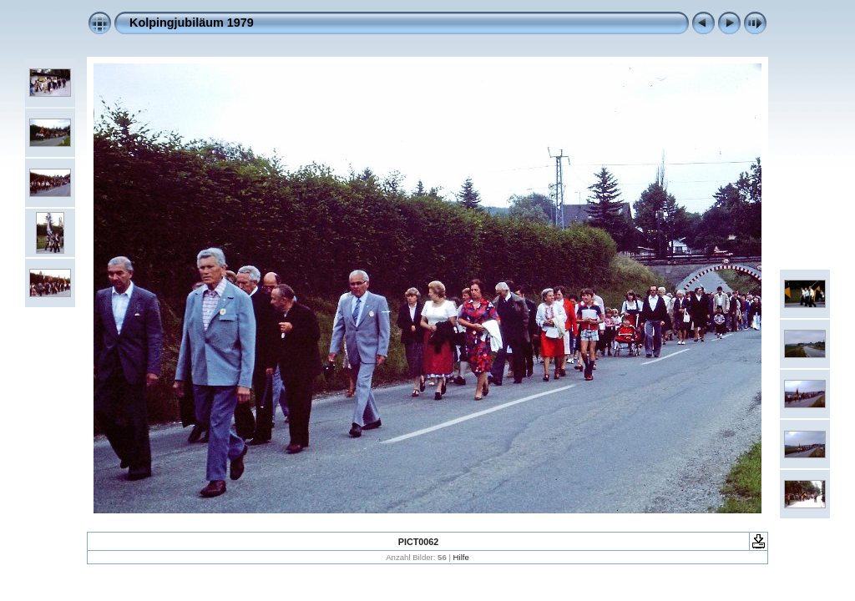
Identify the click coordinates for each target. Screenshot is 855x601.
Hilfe (461, 557)
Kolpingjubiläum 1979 (191, 22)
